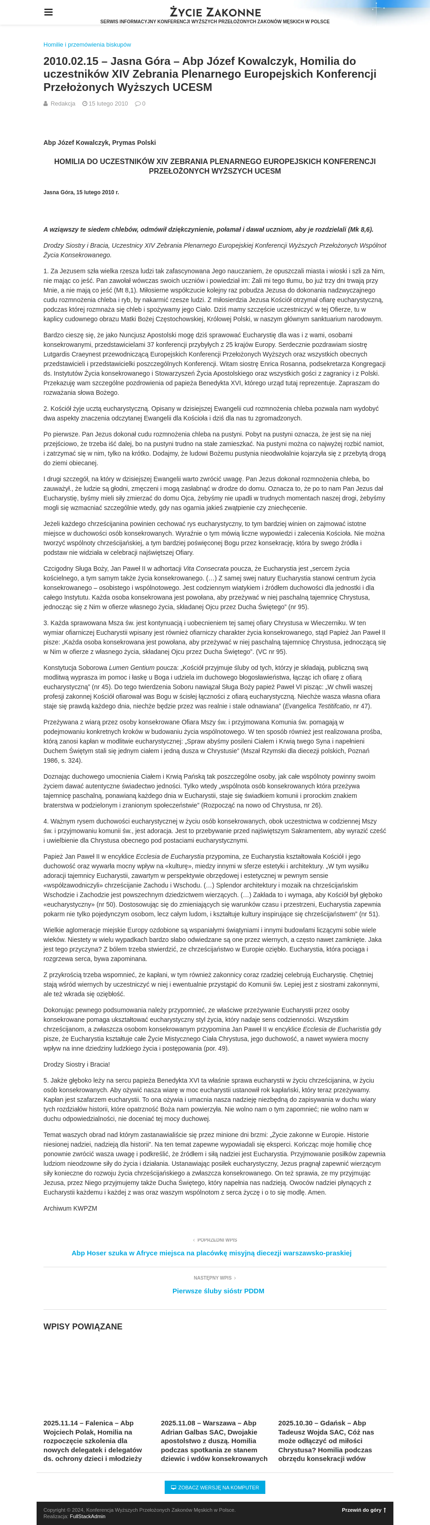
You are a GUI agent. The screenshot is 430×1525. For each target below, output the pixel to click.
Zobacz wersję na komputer (215, 1487)
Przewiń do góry (364, 1510)
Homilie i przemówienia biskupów (87, 44)
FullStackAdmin (88, 1516)
